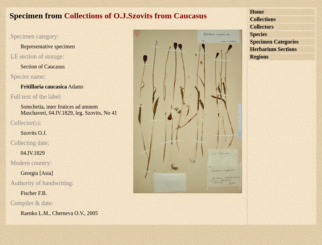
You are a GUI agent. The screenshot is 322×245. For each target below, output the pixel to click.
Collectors (261, 27)
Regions (259, 57)
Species (258, 34)
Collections (263, 19)
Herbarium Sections (273, 49)
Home (257, 12)
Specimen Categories (274, 42)
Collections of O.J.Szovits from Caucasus (135, 15)
